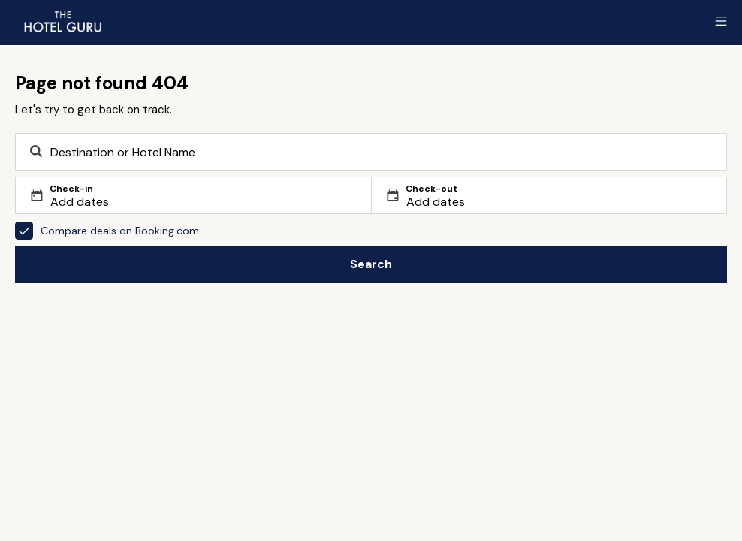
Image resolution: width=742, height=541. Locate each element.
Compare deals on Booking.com (107, 231)
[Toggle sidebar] (721, 21)
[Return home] (62, 21)
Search (371, 264)
